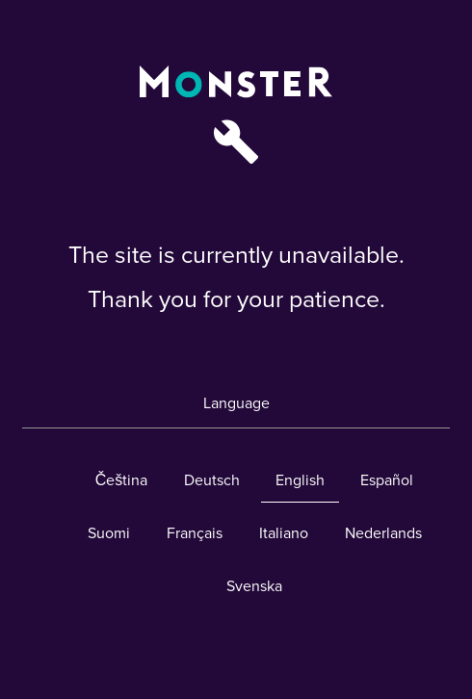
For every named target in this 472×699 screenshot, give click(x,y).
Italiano (283, 533)
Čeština (121, 480)
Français (195, 533)
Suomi (109, 533)
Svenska (254, 586)
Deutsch (212, 480)
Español (386, 480)
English (300, 480)
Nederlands (383, 533)
